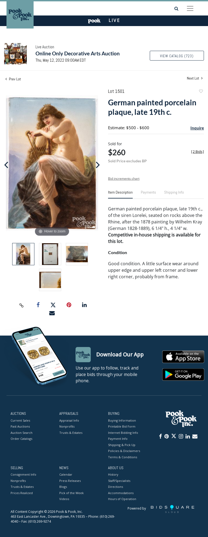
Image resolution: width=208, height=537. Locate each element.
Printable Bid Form (121, 426)
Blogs (63, 487)
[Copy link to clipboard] (21, 305)
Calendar (65, 475)
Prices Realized (22, 493)
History (113, 475)
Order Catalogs (21, 439)
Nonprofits (66, 426)
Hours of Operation (122, 499)
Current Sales (20, 420)
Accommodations (121, 493)
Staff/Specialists (119, 481)
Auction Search (21, 433)
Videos (64, 499)
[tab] (120, 194)
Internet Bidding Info (123, 433)
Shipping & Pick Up (121, 445)
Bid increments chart (123, 178)
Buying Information (122, 420)
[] (197, 151)
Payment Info (118, 439)
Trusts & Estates (70, 433)
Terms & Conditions (122, 457)
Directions (115, 487)
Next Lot (195, 78)
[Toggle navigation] (190, 8)
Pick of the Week (71, 493)
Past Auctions (20, 426)
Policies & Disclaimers (124, 451)
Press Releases (70, 481)
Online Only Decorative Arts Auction (77, 53)
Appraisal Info (69, 420)
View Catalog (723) (177, 56)
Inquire (197, 127)
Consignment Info (23, 475)
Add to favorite (200, 92)
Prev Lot (13, 79)
